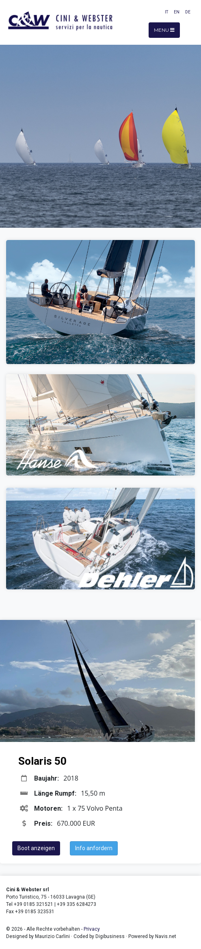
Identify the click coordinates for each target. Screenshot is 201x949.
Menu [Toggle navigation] (164, 30)
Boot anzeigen (36, 848)
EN (176, 12)
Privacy (92, 929)
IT (166, 12)
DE (187, 12)
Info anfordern (93, 848)
